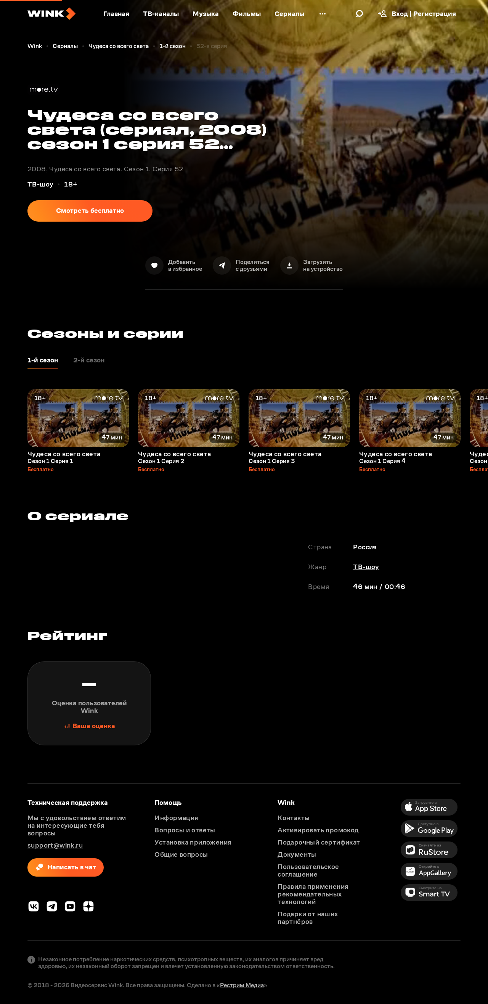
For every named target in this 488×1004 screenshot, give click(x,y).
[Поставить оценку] (89, 703)
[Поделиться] (241, 265)
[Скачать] (311, 265)
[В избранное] (173, 265)
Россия (365, 547)
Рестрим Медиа (242, 985)
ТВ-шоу (366, 567)
